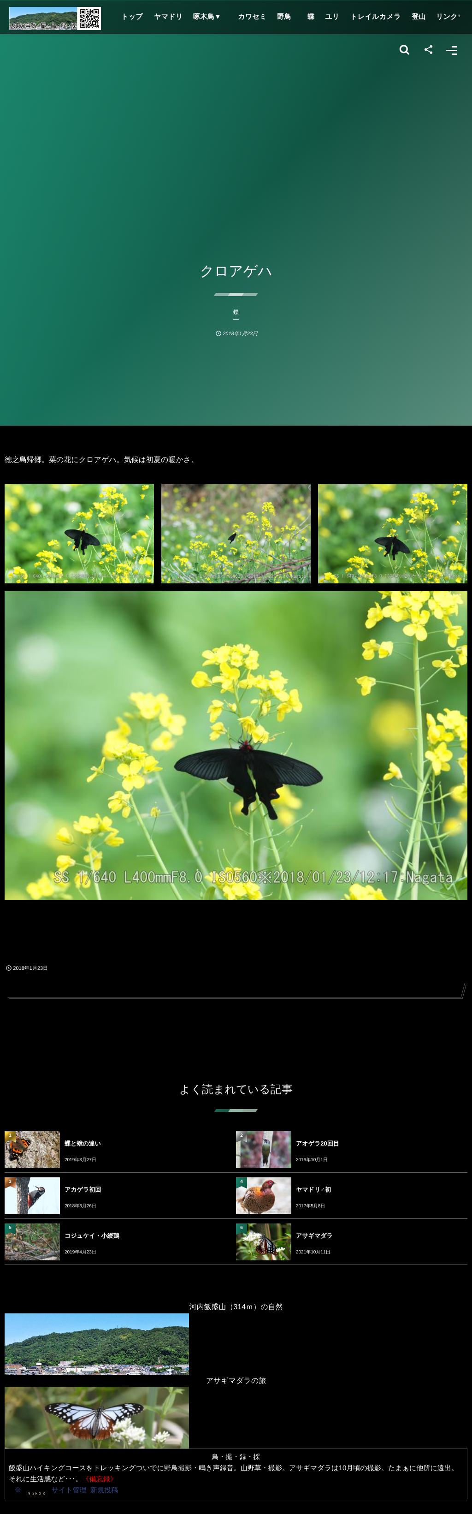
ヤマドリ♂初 (313, 1189)
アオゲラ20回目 (317, 1143)
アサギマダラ (314, 1235)
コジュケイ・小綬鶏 (92, 1235)
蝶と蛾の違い (83, 1143)
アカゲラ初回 (83, 1189)
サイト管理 (69, 1490)
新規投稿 (104, 1490)
